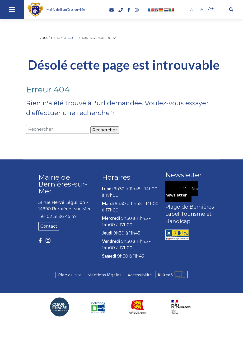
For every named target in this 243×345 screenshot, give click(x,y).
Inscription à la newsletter (181, 192)
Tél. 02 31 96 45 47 (57, 216)
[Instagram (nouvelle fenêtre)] (137, 10)
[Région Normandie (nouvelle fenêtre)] (138, 306)
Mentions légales (105, 275)
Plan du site (70, 275)
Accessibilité (139, 275)
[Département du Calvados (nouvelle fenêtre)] (98, 306)
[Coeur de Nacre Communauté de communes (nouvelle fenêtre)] (59, 306)
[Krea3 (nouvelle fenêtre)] (171, 274)
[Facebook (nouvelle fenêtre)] (128, 10)
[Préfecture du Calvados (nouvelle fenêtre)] (181, 306)
